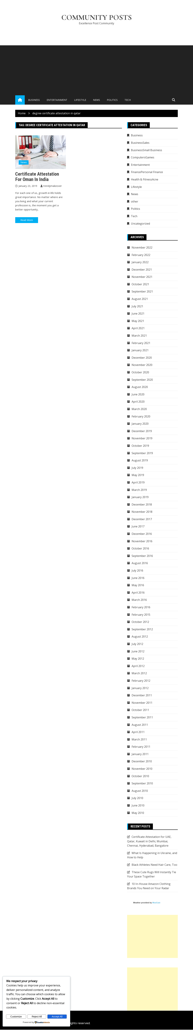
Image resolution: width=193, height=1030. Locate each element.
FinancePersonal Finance (147, 172)
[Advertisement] (96, 70)
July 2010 (137, 798)
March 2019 (139, 490)
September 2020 (142, 380)
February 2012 (141, 681)
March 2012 (139, 673)
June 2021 (138, 314)
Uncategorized (140, 224)
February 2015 (141, 615)
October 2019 (140, 446)
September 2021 (142, 292)
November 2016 (142, 541)
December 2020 (142, 358)
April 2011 (138, 732)
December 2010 (142, 762)
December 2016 (142, 534)
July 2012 (137, 644)
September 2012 (142, 630)
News (96, 100)
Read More (26, 220)
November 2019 (142, 439)
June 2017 (138, 527)
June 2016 (138, 578)
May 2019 (138, 475)
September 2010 (142, 784)
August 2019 (140, 461)
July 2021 (137, 307)
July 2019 (137, 468)
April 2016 (138, 593)
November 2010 (142, 769)
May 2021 (138, 321)
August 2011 (140, 725)
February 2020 (141, 417)
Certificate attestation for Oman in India (37, 177)
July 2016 (137, 571)
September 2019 (142, 453)
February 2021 (141, 343)
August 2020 (140, 387)
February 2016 (141, 607)
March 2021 (139, 336)
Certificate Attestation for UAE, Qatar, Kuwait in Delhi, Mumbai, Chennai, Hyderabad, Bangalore (149, 841)
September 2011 (142, 718)
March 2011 (139, 740)
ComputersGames (142, 158)
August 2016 (140, 563)
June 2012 (138, 652)
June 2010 (138, 806)
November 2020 (142, 365)
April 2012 (138, 666)
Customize (16, 1016)
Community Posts (96, 18)
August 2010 (140, 791)
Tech (128, 100)
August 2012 (140, 637)
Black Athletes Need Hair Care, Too (154, 865)
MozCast (156, 903)
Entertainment (57, 100)
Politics (112, 100)
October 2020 (140, 373)
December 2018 (142, 505)
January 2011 (140, 754)
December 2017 (142, 519)
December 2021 (142, 270)
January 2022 (140, 262)
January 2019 (140, 497)
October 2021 (140, 284)
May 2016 (138, 585)
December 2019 (142, 431)
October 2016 (140, 549)
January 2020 (140, 424)
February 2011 (141, 747)
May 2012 (138, 659)
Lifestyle (80, 100)
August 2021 (140, 299)
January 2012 (140, 688)
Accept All (57, 1016)
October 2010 (140, 776)
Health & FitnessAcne (144, 180)
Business (34, 100)
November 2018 (142, 512)
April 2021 (138, 328)
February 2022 (141, 255)
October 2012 (140, 622)
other (134, 202)
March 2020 (139, 409)
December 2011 (142, 696)
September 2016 (142, 556)
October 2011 (140, 710)
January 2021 (140, 350)
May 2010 (138, 813)
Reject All (37, 1016)
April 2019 (138, 483)
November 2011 (142, 703)
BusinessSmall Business (146, 150)
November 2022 (142, 248)
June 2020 (138, 395)
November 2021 (142, 277)
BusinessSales (140, 143)
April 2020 (138, 402)
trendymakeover (52, 186)
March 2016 (139, 600)
